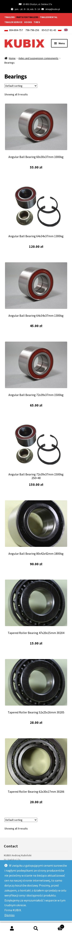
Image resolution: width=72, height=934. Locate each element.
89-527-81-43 (49, 30)
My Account (12, 928)
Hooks (28, 22)
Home (12, 58)
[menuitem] (59, 30)
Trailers (9, 17)
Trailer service (13, 22)
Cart (56, 926)
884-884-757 (16, 30)
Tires (37, 22)
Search (36, 928)
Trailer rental (48, 17)
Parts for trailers (27, 17)
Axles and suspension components (38, 58)
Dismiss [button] (9, 915)
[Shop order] (20, 86)
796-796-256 (32, 30)
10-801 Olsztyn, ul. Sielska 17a (35, 4)
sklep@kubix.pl (52, 9)
